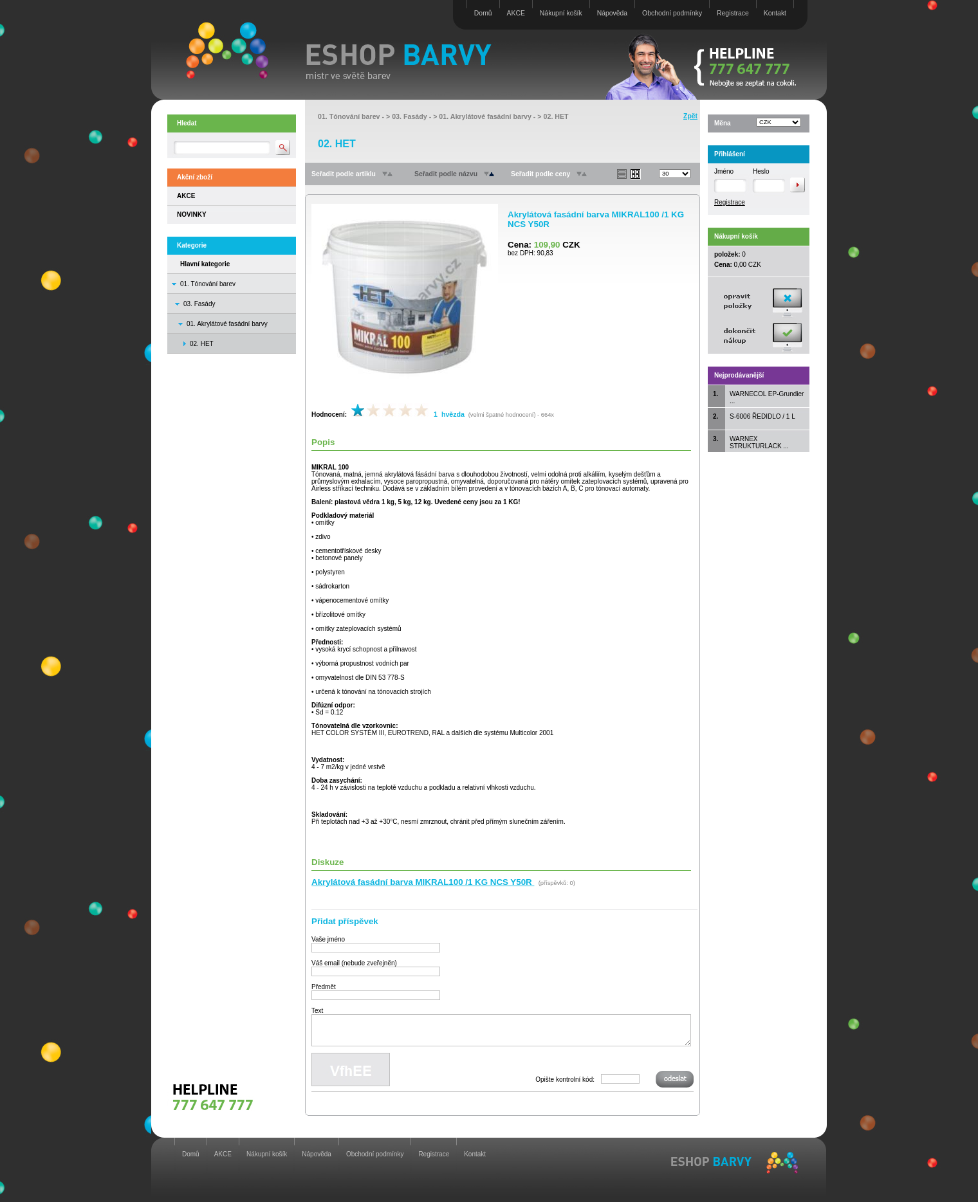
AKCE (516, 13)
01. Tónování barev (207, 283)
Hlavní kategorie (205, 264)
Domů (483, 13)
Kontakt (775, 13)
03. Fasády (199, 303)
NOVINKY (192, 214)
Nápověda (612, 13)
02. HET (556, 116)
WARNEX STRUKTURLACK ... (759, 442)
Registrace (733, 13)
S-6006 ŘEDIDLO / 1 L (762, 416)
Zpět (690, 116)
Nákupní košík (561, 13)
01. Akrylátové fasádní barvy (227, 323)
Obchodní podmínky (672, 13)
